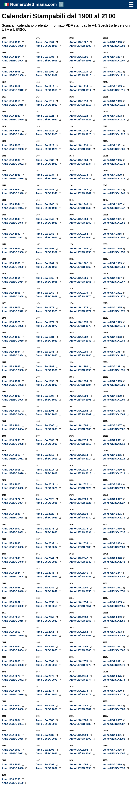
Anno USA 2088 (11, 735)
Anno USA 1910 (79, 71)
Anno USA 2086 (79, 720)
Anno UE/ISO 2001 (47, 414)
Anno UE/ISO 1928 (13, 149)
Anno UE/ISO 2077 (47, 694)
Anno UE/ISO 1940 (13, 193)
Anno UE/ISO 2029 (47, 517)
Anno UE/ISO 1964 (13, 281)
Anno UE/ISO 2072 (13, 679)
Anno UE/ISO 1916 (13, 104)
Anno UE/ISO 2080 (13, 709)
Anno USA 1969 (45, 292)
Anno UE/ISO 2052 (13, 606)
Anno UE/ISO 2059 (114, 620)
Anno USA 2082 (79, 705)
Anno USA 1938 (79, 174)
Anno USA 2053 (45, 602)
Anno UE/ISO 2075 (114, 679)
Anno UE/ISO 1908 (13, 75)
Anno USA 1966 (79, 278)
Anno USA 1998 (79, 395)
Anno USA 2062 (79, 631)
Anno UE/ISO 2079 (114, 694)
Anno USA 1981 (45, 337)
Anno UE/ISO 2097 (47, 768)
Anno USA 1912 (11, 86)
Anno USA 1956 (11, 248)
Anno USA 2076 (11, 690)
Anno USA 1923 (113, 115)
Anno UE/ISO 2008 (13, 443)
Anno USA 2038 (79, 543)
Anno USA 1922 (79, 115)
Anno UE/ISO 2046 (80, 576)
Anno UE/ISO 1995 (114, 384)
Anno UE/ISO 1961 (47, 267)
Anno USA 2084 (11, 720)
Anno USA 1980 (11, 337)
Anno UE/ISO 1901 (47, 45)
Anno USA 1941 (45, 189)
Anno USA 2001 (45, 410)
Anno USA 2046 (79, 572)
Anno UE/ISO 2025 (47, 502)
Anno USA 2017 (45, 469)
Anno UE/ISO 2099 (114, 768)
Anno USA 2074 (79, 676)
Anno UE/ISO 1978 (80, 325)
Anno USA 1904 (11, 56)
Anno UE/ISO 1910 (80, 75)
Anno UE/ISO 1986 (80, 355)
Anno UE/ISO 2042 (80, 561)
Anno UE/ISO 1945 (47, 208)
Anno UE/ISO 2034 (80, 532)
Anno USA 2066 (79, 646)
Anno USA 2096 (11, 764)
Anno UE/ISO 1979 (114, 325)
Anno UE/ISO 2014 (80, 458)
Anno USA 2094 (79, 749)
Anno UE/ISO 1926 (80, 134)
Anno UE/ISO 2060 (13, 635)
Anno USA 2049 (45, 587)
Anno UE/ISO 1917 (47, 104)
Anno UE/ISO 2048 (13, 591)
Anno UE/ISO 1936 (13, 178)
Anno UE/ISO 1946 (80, 208)
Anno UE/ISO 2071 (114, 665)
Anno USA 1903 (113, 42)
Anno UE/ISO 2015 (114, 458)
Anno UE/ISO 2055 (114, 606)
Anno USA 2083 (113, 705)
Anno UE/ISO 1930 (80, 149)
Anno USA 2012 (11, 454)
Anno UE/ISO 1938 (80, 178)
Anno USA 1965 (45, 278)
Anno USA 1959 (113, 248)
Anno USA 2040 (11, 558)
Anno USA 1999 (113, 395)
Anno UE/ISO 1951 (114, 222)
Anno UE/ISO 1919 (114, 104)
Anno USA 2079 (113, 690)
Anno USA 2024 (11, 499)
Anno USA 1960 (11, 263)
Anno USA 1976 (11, 322)
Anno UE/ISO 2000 (13, 414)
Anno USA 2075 (113, 676)
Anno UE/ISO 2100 (13, 782)
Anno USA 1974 (79, 307)
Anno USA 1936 (11, 174)
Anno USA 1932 (11, 160)
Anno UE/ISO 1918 (80, 104)
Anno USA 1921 (45, 115)
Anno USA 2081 (45, 705)
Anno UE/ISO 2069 (47, 665)
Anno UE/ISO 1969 (47, 296)
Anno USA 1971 (113, 292)
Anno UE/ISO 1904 (13, 60)
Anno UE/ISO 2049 (47, 591)
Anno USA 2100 (11, 779)
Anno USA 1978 (79, 322)
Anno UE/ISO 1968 (13, 296)
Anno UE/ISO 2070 (80, 665)
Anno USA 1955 (113, 233)
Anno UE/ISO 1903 (114, 45)
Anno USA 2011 (113, 440)
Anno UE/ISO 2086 (80, 724)
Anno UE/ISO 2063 (114, 635)
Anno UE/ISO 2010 (80, 443)
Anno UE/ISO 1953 (47, 237)
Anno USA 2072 (11, 676)
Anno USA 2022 (79, 484)
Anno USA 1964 (11, 278)
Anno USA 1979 (113, 322)
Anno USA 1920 (11, 115)
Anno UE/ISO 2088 (13, 738)
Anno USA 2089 (45, 735)
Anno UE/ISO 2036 (13, 547)
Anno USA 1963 (113, 263)
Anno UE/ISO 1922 (80, 119)
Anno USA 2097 (45, 764)
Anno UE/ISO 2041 (47, 561)
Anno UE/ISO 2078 (80, 694)
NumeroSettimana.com (33, 4)
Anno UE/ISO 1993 (47, 384)
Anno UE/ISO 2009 (47, 443)
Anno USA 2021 (45, 484)
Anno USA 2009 (45, 440)
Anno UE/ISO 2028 (13, 517)
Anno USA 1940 (11, 189)
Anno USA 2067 (113, 646)
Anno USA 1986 (79, 351)
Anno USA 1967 (113, 278)
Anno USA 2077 (45, 690)
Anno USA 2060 (11, 631)
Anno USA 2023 (113, 484)
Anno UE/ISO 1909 (47, 75)
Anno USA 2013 (45, 454)
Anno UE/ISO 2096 (13, 768)
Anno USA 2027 (113, 499)
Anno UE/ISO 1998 (80, 399)
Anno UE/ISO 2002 (80, 414)
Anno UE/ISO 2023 (114, 488)
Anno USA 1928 (11, 145)
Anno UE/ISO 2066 (80, 650)
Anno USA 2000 (11, 410)
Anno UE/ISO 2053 (47, 606)
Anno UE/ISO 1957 (47, 252)
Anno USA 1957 (45, 248)
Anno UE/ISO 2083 (114, 709)
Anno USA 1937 (45, 174)
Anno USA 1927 (113, 130)
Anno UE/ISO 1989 (47, 370)
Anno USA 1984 (11, 351)
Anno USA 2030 (79, 513)
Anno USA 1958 (79, 248)
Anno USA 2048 (11, 587)
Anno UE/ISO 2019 (114, 473)
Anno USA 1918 (79, 101)
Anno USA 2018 (79, 469)
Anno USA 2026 (79, 499)
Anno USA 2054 (79, 602)
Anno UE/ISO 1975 (114, 311)
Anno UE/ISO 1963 (114, 267)
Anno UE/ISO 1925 (47, 134)
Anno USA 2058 (79, 617)
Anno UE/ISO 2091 (114, 738)
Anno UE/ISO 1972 (13, 311)
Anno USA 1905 (45, 56)
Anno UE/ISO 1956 (13, 252)
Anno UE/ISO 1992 (13, 384)
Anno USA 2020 (11, 484)
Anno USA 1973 (45, 307)
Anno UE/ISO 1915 (114, 90)
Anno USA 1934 (79, 160)
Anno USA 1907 (113, 56)
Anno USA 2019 (113, 469)
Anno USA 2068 (11, 661)
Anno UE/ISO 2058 (80, 620)
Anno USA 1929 (45, 145)
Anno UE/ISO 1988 (13, 370)
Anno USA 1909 (45, 71)
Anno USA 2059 (113, 617)
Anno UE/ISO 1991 (114, 370)
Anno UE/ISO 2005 (47, 429)
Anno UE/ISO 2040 (13, 561)
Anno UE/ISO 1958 (80, 252)
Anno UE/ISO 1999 (114, 399)
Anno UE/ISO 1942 (80, 193)
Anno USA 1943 (113, 189)
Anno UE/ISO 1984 (13, 355)
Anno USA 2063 (113, 631)
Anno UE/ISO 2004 (13, 429)
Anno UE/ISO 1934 (80, 163)
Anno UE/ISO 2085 (47, 724)
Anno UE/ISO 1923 (114, 119)
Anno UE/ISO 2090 (80, 738)
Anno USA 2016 (11, 469)
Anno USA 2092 (11, 749)
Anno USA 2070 (79, 661)
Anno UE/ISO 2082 (80, 709)
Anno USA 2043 (113, 558)
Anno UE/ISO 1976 (13, 325)
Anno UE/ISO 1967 (114, 281)
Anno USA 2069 (45, 661)
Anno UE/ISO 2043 (114, 561)
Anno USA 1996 (11, 395)
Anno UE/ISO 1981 (47, 340)
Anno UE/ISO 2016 (13, 473)
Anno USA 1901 (45, 42)
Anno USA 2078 (79, 690)
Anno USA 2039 (113, 543)
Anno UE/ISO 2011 (114, 443)
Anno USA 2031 (113, 513)
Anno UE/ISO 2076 (13, 694)
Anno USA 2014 (79, 454)
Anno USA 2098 (79, 764)
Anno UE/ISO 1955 (114, 237)
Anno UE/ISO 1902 (80, 45)
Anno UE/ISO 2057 (47, 620)
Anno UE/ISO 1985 (47, 355)
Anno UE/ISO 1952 (13, 237)
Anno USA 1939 (113, 174)
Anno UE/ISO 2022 (80, 488)
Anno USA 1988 (11, 366)
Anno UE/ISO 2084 (13, 724)
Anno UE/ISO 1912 (13, 90)
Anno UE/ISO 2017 (47, 473)
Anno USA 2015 (113, 454)
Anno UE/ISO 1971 (114, 296)
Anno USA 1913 (45, 86)
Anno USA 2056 (11, 617)
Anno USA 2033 (45, 528)
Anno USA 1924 (11, 130)
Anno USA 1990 (79, 366)
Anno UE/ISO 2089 (47, 738)
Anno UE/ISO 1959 (114, 252)
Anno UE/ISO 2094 (80, 753)
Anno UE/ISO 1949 (47, 222)
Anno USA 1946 (79, 204)
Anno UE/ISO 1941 (47, 193)
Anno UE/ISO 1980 (13, 340)
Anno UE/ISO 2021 (47, 488)
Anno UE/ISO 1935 (114, 163)
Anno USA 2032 (11, 528)
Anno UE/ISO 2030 (80, 517)
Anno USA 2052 (11, 602)
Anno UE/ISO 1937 (47, 178)
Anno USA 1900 (11, 42)
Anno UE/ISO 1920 (13, 119)
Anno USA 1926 (79, 130)
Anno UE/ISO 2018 (80, 473)
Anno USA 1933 (45, 160)
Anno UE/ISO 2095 (114, 753)
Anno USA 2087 (113, 720)
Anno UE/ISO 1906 (80, 60)
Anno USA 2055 (113, 602)
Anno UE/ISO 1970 (80, 296)
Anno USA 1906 (79, 56)
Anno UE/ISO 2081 (47, 709)
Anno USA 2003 (113, 410)
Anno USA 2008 (11, 440)
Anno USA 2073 (45, 676)
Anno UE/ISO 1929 (47, 149)
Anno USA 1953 (45, 233)
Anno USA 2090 (79, 735)
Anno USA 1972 (11, 307)
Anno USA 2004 (11, 425)
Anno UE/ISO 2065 (47, 650)
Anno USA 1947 (113, 204)
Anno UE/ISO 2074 (80, 679)
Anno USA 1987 (113, 351)
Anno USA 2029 (45, 513)
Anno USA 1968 (11, 292)
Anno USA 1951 (113, 219)
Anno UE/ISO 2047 (114, 576)
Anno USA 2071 (113, 661)
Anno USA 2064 (11, 646)
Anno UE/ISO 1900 (13, 45)
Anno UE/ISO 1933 (47, 163)
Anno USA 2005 (45, 425)
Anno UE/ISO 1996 (13, 399)
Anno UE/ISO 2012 (13, 458)
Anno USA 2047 (113, 572)
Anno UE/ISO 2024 (13, 502)
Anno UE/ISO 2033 (47, 532)
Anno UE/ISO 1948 (13, 222)
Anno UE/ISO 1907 (114, 60)
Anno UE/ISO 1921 (47, 119)
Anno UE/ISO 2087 (114, 724)
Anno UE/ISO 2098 (80, 768)
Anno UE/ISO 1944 (13, 208)
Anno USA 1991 (113, 366)
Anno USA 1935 (113, 160)
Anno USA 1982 (79, 337)
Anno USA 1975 (113, 307)
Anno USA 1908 (11, 71)
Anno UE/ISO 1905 (47, 60)
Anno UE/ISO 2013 (47, 458)
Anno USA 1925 (45, 130)
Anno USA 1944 (11, 204)
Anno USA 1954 (79, 233)
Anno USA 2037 (45, 543)
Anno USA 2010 (79, 440)
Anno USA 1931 (113, 145)
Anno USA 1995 (113, 381)
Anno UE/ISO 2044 (13, 576)
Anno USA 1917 (45, 101)
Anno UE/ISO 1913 (47, 90)
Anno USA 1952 (11, 233)
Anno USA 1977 (45, 322)
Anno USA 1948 (11, 219)
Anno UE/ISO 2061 (47, 635)
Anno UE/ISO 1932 (13, 163)
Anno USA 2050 (79, 587)
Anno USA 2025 (45, 499)
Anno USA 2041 (45, 558)
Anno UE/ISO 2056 (13, 620)
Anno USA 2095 (113, 749)
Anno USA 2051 (113, 587)
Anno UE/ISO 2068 (13, 665)
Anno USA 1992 (11, 381)
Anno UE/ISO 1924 (13, 134)
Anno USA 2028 (11, 513)
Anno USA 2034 (79, 528)
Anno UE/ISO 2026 (80, 502)
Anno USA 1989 (45, 366)
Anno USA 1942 (79, 189)
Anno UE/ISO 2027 (114, 502)
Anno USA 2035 (113, 528)
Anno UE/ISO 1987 (114, 355)
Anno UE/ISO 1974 (80, 311)
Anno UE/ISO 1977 (47, 325)
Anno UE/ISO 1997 (47, 399)
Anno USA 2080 (11, 705)
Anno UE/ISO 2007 (114, 429)
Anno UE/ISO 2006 (80, 429)
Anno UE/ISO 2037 (47, 547)
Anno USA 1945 (45, 204)
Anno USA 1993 (45, 381)
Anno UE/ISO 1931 (114, 149)
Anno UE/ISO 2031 (114, 517)
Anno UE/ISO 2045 (47, 576)
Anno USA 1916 (11, 101)
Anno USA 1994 (79, 381)
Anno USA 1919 (113, 101)
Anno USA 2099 (113, 764)
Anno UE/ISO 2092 (13, 753)
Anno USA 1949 (45, 219)
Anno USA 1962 (79, 263)
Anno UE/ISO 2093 (47, 753)
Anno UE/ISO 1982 (80, 340)
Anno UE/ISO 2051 (114, 591)
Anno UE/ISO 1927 (114, 134)
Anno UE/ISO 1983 (114, 340)
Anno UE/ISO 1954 (80, 237)
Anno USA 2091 (113, 735)
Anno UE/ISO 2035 (114, 532)
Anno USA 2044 (11, 572)
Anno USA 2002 (79, 410)
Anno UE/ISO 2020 (13, 488)
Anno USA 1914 (79, 86)
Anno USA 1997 (45, 395)
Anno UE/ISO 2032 (13, 532)
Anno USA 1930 (79, 145)
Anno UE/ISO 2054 (80, 606)
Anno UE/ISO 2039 (114, 547)
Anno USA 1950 (79, 219)
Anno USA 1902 (79, 42)
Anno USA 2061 (45, 631)
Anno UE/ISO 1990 (80, 370)
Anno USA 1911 (113, 71)
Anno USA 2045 (45, 572)
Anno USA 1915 (113, 86)
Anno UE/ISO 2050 (80, 591)
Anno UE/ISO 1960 (13, 267)
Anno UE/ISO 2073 (47, 679)
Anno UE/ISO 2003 (114, 414)
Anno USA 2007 (113, 425)
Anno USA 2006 (79, 425)
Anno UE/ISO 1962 (80, 267)
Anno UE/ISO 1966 (80, 281)
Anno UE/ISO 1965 (47, 281)
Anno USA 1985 (45, 351)
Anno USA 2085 (45, 720)
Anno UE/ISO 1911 (114, 75)
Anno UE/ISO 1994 (80, 384)
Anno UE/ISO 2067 (114, 650)
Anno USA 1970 (79, 292)
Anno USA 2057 (45, 617)
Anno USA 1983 (113, 337)
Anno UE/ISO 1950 (80, 222)
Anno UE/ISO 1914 (80, 90)
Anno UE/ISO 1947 (114, 208)
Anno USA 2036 (11, 543)
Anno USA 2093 (45, 749)
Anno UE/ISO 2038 (80, 547)
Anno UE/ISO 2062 (80, 635)
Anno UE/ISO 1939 (114, 178)
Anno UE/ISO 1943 (114, 193)
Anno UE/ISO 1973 (47, 311)
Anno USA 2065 (45, 646)
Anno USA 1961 (45, 263)
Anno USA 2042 (79, 558)
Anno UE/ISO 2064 (13, 650)
